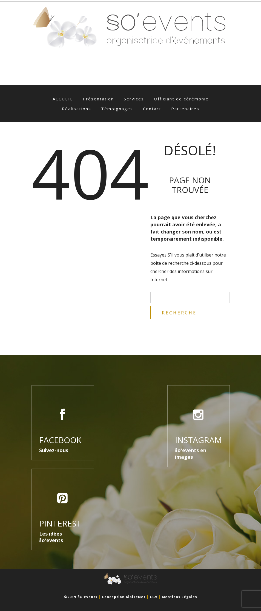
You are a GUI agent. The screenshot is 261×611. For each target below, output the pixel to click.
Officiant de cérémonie (181, 99)
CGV (153, 597)
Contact (152, 108)
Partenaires (185, 108)
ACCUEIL (63, 99)
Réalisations (76, 108)
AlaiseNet (135, 597)
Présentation (98, 99)
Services (134, 99)
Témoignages (117, 108)
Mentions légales (179, 597)
